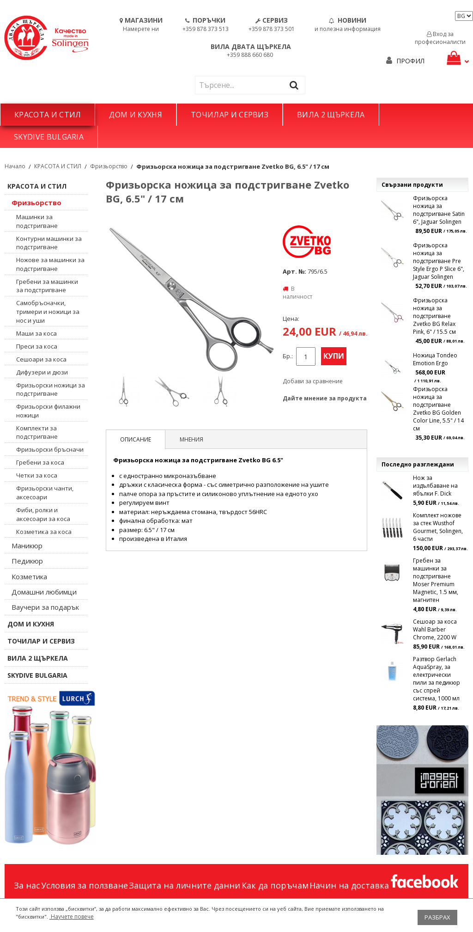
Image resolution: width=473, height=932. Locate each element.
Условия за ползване (84, 885)
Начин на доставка (349, 885)
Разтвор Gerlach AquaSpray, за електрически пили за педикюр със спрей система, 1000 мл (436, 678)
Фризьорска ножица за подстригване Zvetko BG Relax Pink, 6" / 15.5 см (434, 316)
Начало (15, 166)
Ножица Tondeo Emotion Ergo (435, 359)
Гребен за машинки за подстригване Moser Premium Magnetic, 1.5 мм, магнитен (435, 580)
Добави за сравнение (313, 381)
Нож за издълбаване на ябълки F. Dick (435, 485)
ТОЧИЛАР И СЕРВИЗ (229, 115)
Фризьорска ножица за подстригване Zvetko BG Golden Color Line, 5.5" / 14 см (438, 408)
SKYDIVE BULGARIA (49, 137)
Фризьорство (108, 166)
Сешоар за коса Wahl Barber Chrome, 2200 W (435, 629)
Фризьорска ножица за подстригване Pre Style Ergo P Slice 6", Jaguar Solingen (438, 261)
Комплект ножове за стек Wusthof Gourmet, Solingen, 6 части (438, 527)
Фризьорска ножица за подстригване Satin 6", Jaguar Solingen (439, 210)
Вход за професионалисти (440, 38)
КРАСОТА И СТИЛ (47, 115)
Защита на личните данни (184, 885)
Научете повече (71, 916)
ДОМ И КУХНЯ (135, 115)
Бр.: (288, 356)
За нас (27, 885)
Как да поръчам (275, 885)
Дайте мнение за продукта (325, 398)
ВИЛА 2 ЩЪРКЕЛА (330, 115)
